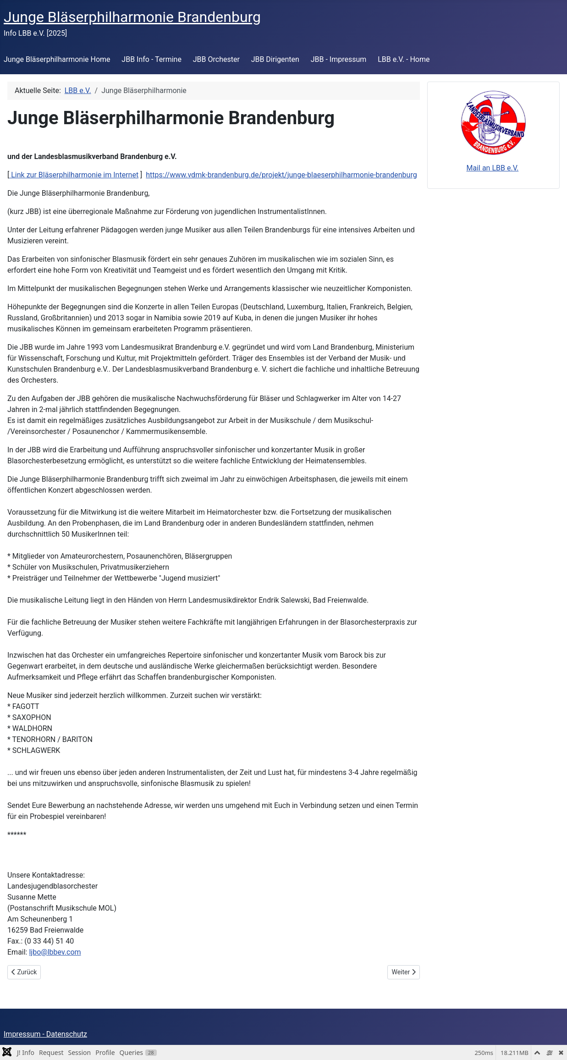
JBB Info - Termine (151, 59)
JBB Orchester (216, 59)
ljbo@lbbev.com (55, 952)
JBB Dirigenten (275, 59)
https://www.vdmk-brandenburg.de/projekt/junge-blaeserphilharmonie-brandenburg (281, 174)
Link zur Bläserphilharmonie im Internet (73, 174)
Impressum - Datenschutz (45, 1034)
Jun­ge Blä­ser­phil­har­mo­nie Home (57, 59)
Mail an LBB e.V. (492, 168)
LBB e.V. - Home (403, 59)
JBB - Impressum (339, 59)
